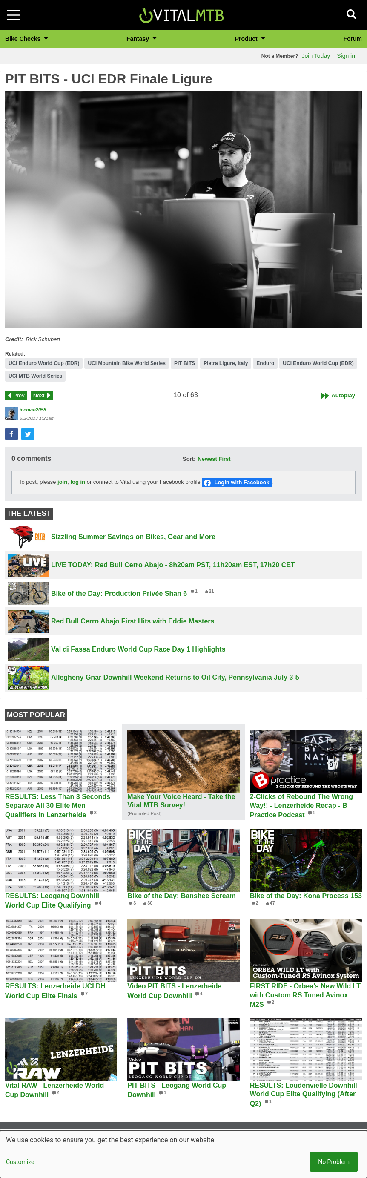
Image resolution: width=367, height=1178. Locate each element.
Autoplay (343, 395)
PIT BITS (184, 363)
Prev (19, 395)
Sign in (346, 55)
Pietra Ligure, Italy (226, 363)
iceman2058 (33, 409)
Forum (352, 38)
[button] (183, 209)
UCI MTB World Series (35, 376)
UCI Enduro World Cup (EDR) (44, 363)
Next (39, 395)
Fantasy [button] (138, 38)
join (62, 482)
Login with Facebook (241, 482)
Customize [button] (20, 1161)
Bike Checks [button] (23, 38)
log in (77, 482)
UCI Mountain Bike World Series (126, 363)
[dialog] (183, 1154)
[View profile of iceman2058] (11, 413)
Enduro (265, 363)
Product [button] (247, 38)
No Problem (334, 1161)
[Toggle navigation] (13, 15)
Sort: (189, 459)
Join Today (316, 55)
